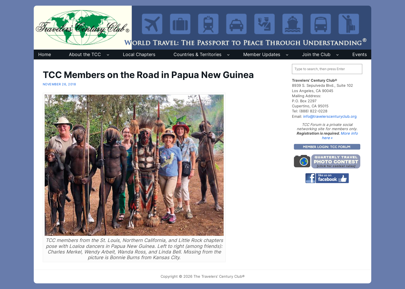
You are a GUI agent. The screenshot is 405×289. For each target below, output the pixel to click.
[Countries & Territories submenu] (228, 54)
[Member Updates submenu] (287, 54)
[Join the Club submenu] (337, 54)
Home (44, 54)
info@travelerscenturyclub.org (330, 116)
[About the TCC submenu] (108, 54)
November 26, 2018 (59, 84)
